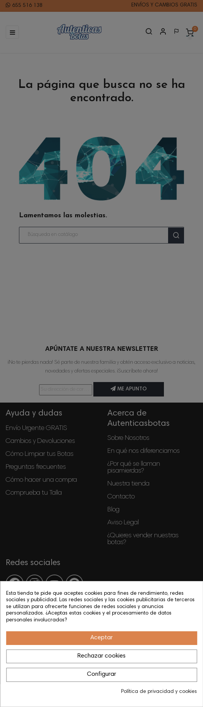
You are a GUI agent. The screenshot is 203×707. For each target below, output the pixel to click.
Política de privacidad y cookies (159, 691)
